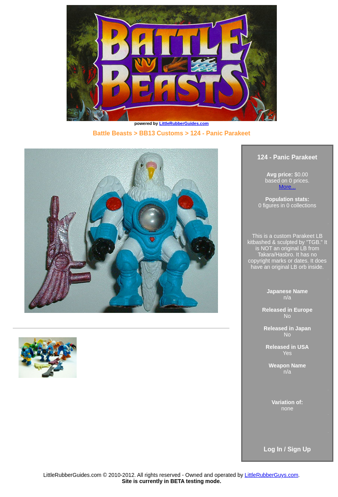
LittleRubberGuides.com (184, 123)
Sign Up (299, 449)
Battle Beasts (112, 133)
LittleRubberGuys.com (272, 475)
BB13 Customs (161, 133)
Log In (273, 449)
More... (287, 187)
